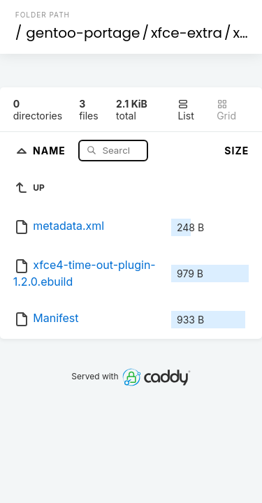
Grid (226, 110)
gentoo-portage (83, 33)
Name (50, 150)
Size (236, 150)
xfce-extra (186, 33)
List (185, 110)
